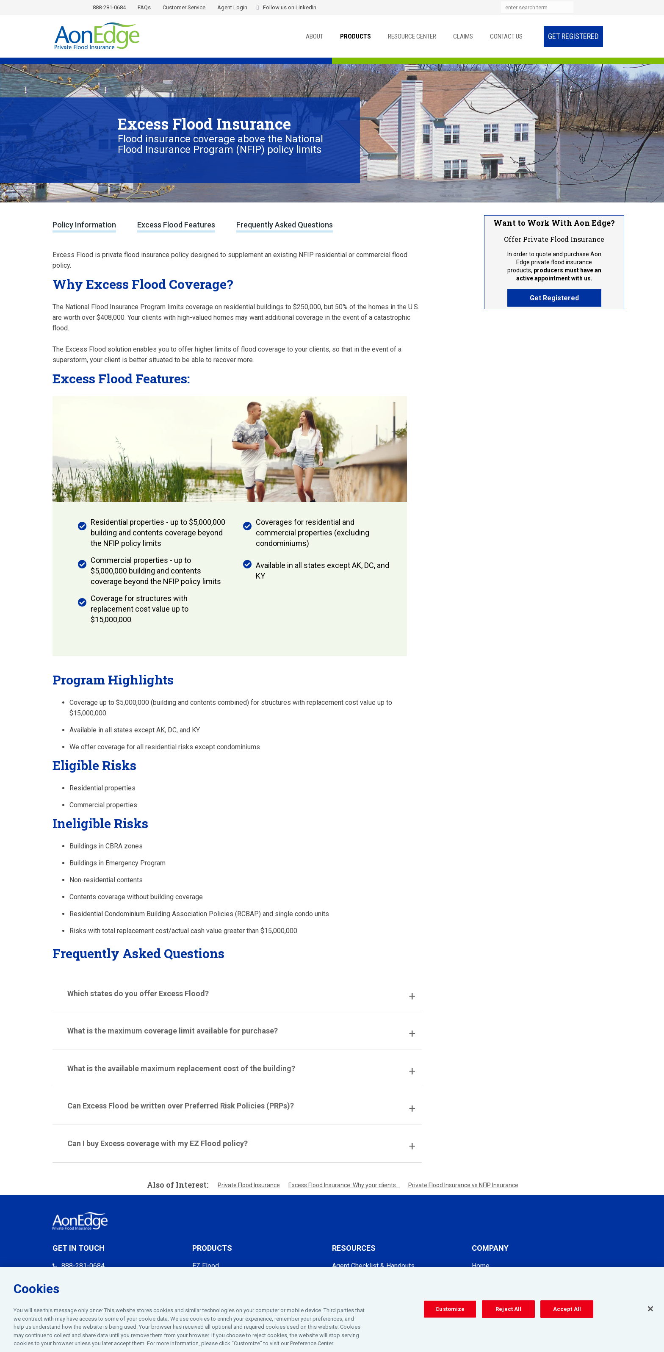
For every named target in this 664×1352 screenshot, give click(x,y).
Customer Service (184, 7)
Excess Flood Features (176, 224)
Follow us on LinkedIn (289, 7)
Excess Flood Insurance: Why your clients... (344, 1185)
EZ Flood (205, 1266)
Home (481, 1266)
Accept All (567, 1311)
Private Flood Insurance (249, 1185)
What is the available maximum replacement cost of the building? (181, 1068)
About (314, 36)
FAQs (144, 7)
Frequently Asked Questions (284, 224)
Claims (463, 36)
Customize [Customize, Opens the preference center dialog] (450, 1311)
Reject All (508, 1311)
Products (355, 36)
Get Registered (573, 36)
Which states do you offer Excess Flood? (138, 993)
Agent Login (232, 7)
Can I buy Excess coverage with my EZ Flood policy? (157, 1143)
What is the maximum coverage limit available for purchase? (172, 1030)
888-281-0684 (109, 7)
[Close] (650, 1311)
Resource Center (412, 36)
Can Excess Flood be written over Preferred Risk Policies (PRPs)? (180, 1105)
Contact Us (506, 36)
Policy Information (84, 224)
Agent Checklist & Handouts (373, 1266)
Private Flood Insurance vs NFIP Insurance (463, 1185)
